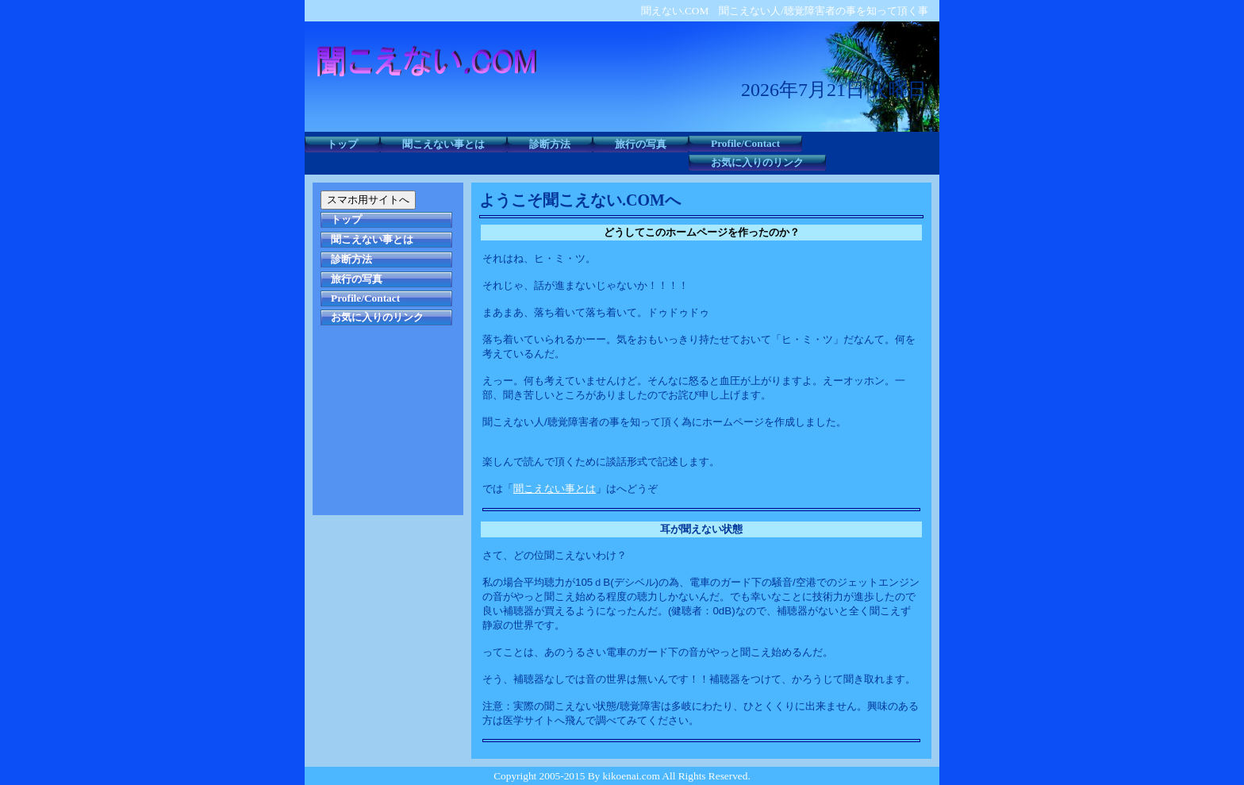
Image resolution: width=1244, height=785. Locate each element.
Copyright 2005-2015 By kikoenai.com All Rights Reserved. (622, 776)
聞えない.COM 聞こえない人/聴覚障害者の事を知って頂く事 (784, 11)
